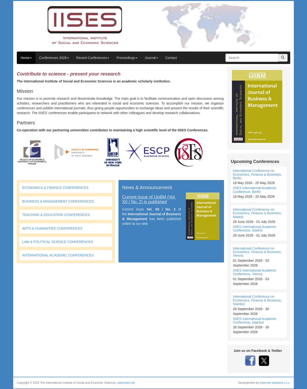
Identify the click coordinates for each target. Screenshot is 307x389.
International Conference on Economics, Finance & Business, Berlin (257, 174)
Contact (171, 58)
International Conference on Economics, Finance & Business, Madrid (257, 213)
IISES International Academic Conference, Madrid (254, 228)
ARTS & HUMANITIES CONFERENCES (52, 228)
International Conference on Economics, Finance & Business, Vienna (257, 252)
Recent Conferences (92, 58)
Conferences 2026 (54, 58)
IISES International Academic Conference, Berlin (254, 189)
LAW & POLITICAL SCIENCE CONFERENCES (57, 242)
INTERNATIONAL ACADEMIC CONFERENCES (58, 255)
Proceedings (126, 58)
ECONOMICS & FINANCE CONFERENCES (55, 188)
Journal (151, 58)
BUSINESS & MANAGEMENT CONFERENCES (58, 201)
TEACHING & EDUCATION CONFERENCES (56, 215)
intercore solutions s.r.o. (275, 382)
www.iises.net (126, 382)
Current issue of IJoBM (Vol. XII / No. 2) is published (149, 199)
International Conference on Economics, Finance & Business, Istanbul (257, 300)
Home (26, 58)
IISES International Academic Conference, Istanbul (254, 320)
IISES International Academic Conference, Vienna (254, 272)
